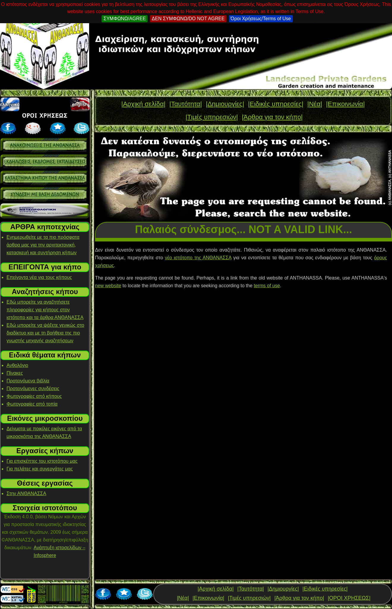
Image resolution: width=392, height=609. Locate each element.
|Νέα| (314, 104)
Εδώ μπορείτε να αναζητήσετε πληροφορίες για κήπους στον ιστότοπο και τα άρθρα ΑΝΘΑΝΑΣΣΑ (45, 309)
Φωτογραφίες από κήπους (34, 396)
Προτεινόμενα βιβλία (28, 380)
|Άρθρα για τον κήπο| (272, 117)
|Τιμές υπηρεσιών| (212, 117)
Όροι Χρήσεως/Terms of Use (261, 18)
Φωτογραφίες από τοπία (32, 403)
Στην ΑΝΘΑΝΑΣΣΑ (26, 493)
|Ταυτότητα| (185, 104)
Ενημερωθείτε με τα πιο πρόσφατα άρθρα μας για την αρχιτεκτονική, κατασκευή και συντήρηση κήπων (43, 245)
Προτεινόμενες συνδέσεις (33, 388)
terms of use (267, 285)
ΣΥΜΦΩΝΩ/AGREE (124, 18)
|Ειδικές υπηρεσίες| (275, 104)
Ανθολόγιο (17, 365)
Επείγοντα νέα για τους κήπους (39, 277)
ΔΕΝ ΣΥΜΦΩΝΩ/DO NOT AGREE (188, 18)
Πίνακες (15, 373)
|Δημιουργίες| (225, 104)
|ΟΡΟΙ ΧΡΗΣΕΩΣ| (349, 598)
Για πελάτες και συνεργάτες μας (40, 468)
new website (108, 285)
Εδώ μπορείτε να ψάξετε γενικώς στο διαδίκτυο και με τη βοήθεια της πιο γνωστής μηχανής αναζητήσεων (45, 333)
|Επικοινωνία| (345, 104)
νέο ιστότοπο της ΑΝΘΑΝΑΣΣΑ (198, 257)
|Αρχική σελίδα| (143, 104)
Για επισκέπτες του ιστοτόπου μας (42, 461)
